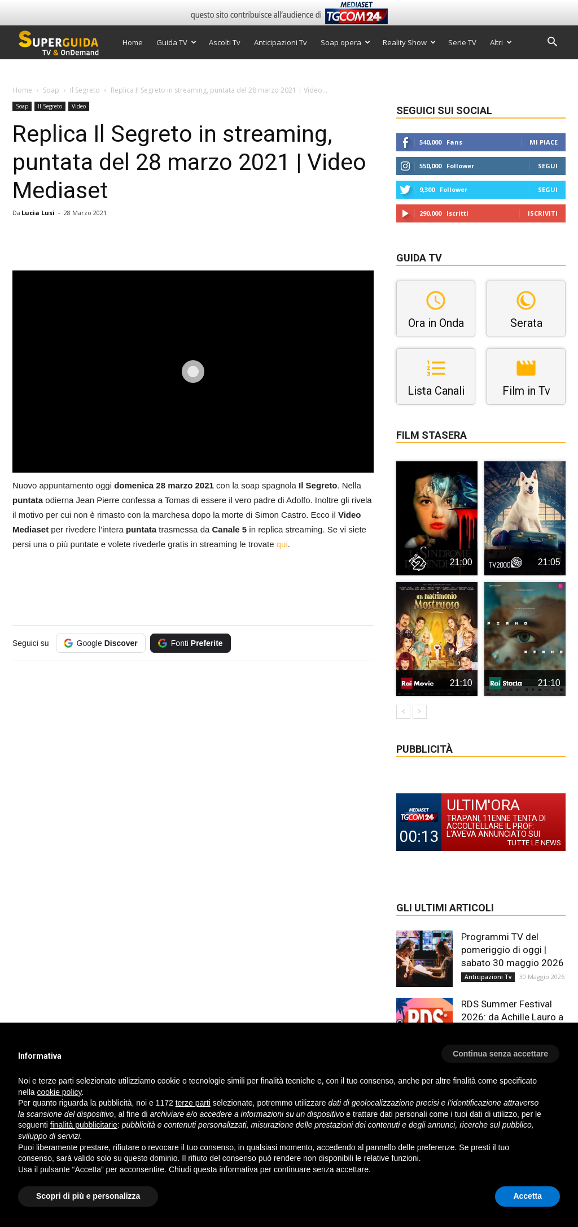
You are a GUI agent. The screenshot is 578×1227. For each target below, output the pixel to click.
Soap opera (345, 42)
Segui (548, 165)
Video (79, 106)
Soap (51, 90)
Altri (501, 42)
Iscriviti (543, 213)
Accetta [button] (527, 1195)
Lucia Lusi (38, 212)
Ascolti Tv (224, 42)
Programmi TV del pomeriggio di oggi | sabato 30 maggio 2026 (512, 949)
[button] (552, 43)
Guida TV (176, 42)
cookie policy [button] (59, 1092)
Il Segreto (85, 90)
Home (132, 42)
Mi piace (543, 142)
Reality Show (409, 42)
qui (282, 544)
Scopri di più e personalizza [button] (88, 1195)
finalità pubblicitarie (83, 1124)
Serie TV (462, 42)
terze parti (193, 1102)
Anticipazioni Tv (280, 42)
